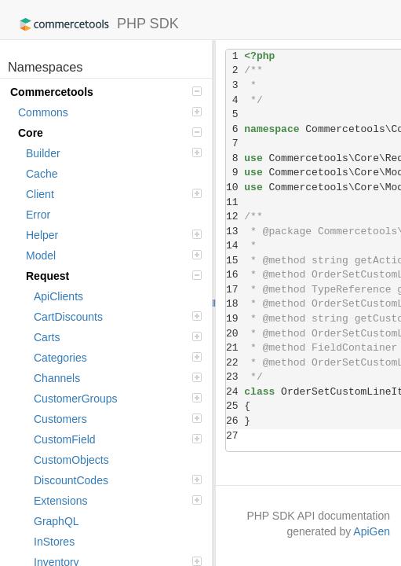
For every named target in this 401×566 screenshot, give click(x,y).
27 (235, 436)
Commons (110, 112)
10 (235, 187)
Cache (41, 173)
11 (235, 202)
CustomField (118, 439)
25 (235, 406)
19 (235, 319)
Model (114, 255)
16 (235, 275)
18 (235, 304)
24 (235, 392)
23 (235, 377)
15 (235, 260)
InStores (54, 541)
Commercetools (106, 92)
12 (235, 216)
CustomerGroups (118, 398)
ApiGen (371, 531)
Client (114, 194)
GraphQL (56, 521)
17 (235, 290)
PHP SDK (95, 24)
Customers (118, 419)
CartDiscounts (118, 317)
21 (235, 348)
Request (114, 276)
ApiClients (58, 296)
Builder (114, 153)
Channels (118, 378)
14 (235, 246)
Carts (118, 337)
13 (235, 231)
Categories (118, 357)
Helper (114, 235)
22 (235, 363)
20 (235, 334)
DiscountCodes (118, 480)
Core (110, 133)
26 (235, 421)
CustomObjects (71, 460)
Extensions (118, 500)
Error (38, 214)
